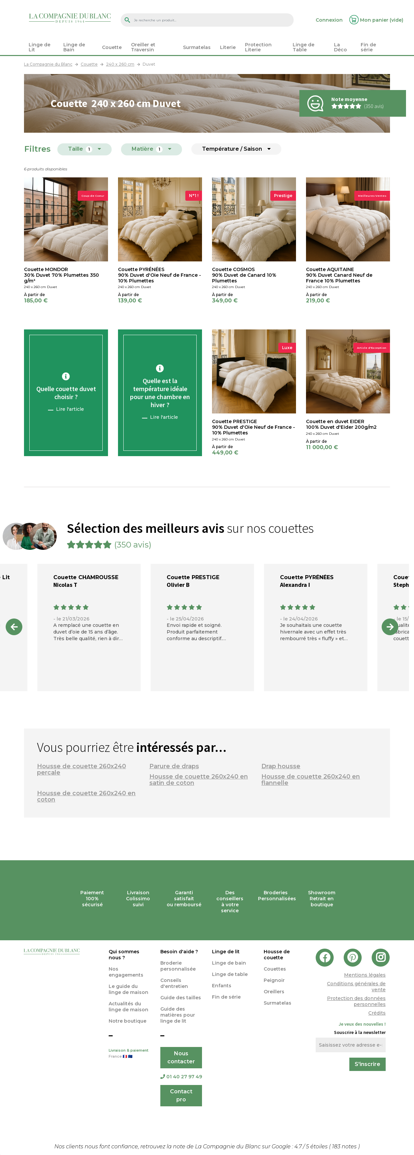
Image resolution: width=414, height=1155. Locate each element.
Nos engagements (126, 972)
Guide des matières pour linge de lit (177, 1015)
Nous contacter (181, 1057)
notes (345, 1146)
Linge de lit (226, 952)
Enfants (221, 986)
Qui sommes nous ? (124, 955)
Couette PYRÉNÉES (307, 577)
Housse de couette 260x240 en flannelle (310, 780)
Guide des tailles (180, 998)
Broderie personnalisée (178, 966)
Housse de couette (277, 955)
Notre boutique (127, 1021)
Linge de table (230, 974)
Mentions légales (365, 975)
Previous (14, 627)
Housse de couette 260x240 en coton (86, 796)
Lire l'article (70, 409)
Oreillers (274, 992)
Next (390, 627)
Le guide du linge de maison (128, 989)
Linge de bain (229, 963)
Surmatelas (277, 1003)
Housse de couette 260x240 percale (81, 769)
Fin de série (226, 997)
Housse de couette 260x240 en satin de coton (198, 780)
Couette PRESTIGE (193, 577)
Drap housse (280, 766)
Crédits (377, 1013)
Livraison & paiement (129, 1054)
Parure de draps (174, 766)
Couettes (275, 969)
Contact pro (181, 1095)
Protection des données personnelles (356, 1001)
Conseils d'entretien (174, 983)
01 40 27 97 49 (181, 1077)
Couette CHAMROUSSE (85, 577)
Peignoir (274, 980)
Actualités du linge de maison (128, 1007)
